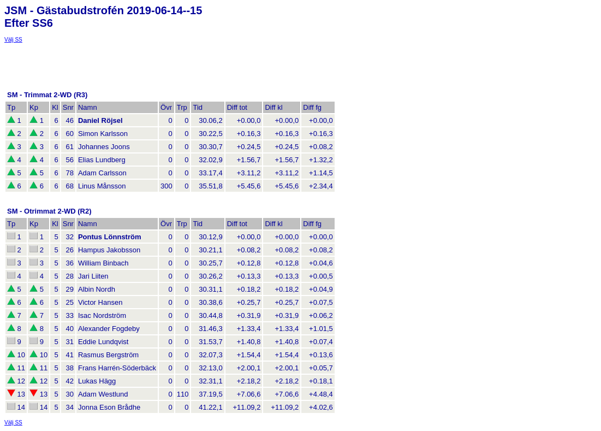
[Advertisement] (91, 56)
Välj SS (13, 40)
